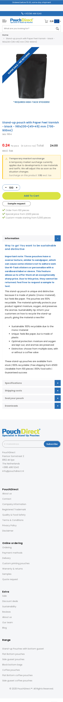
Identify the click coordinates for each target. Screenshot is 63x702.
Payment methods (12, 552)
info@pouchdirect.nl (13, 471)
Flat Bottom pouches (13, 654)
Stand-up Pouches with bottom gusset (23, 648)
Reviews (6, 611)
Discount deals (10, 601)
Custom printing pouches (16, 563)
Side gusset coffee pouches (17, 680)
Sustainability (9, 606)
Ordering (7, 547)
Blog (4, 627)
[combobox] (31, 29)
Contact (6, 498)
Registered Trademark (14, 509)
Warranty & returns (12, 568)
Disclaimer (7, 530)
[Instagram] (7, 478)
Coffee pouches (11, 669)
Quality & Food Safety (14, 514)
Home (5, 35)
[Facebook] (3, 478)
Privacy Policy (9, 525)
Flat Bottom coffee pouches (17, 675)
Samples (6, 574)
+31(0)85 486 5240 (33, 13)
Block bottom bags (12, 664)
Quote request (10, 579)
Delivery (6, 558)
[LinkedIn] (11, 478)
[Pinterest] (15, 478)
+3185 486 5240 (10, 467)
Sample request (16, 203)
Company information (14, 504)
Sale (4, 595)
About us (7, 493)
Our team (7, 622)
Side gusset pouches (13, 659)
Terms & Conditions (12, 520)
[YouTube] (20, 478)
